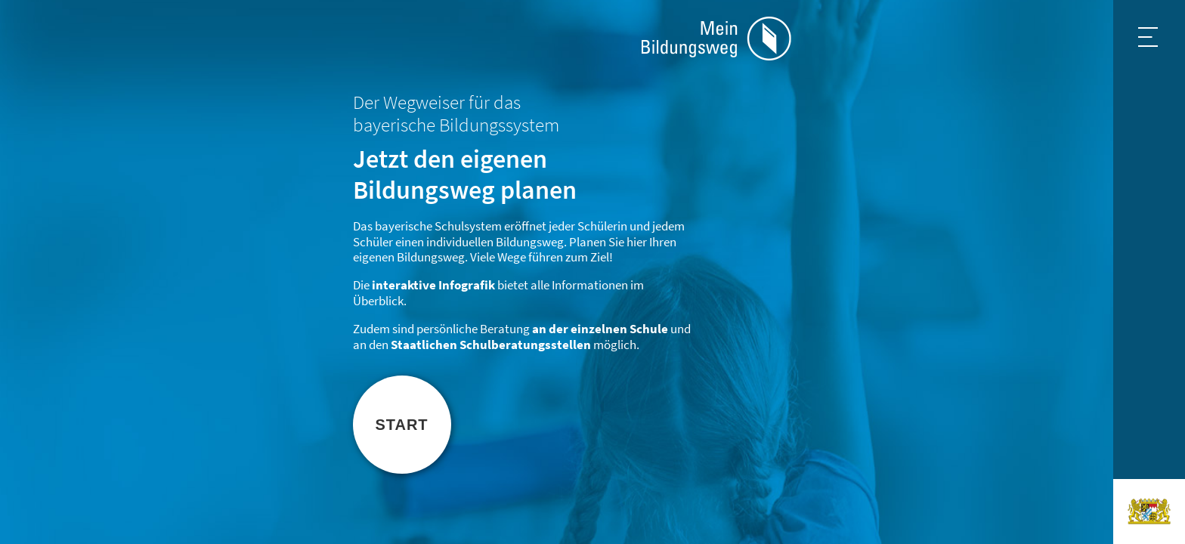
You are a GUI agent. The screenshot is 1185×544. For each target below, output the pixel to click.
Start (401, 424)
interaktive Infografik (433, 285)
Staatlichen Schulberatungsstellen (491, 345)
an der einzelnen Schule (600, 329)
